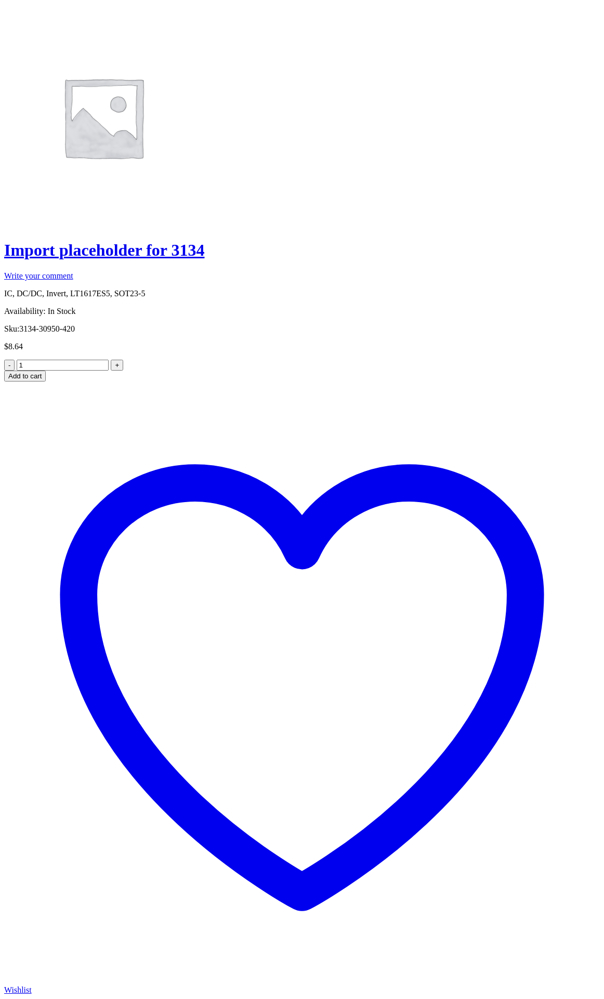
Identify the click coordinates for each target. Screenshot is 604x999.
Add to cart (25, 376)
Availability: (25, 311)
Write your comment (38, 275)
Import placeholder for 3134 (104, 250)
